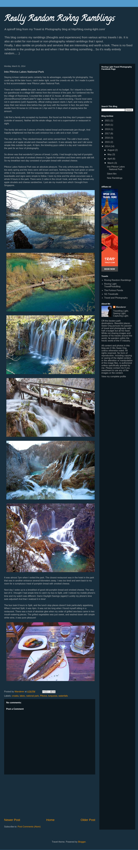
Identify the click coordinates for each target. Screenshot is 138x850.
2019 (107, 129)
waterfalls (63, 696)
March (111, 163)
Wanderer (121, 307)
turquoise (52, 696)
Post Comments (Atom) (29, 826)
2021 (107, 120)
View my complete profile (113, 376)
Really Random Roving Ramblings (59, 19)
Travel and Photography (116, 298)
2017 (107, 133)
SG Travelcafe (111, 294)
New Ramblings (114, 178)
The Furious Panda (113, 290)
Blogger (82, 842)
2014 (107, 146)
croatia (15, 696)
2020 (107, 125)
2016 (107, 138)
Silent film (111, 174)
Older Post (88, 820)
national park (32, 696)
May (110, 154)
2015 (107, 142)
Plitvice (43, 696)
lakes (22, 696)
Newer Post (12, 820)
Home (50, 820)
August (111, 150)
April (110, 159)
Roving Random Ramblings (117, 280)
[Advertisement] (49, 796)
